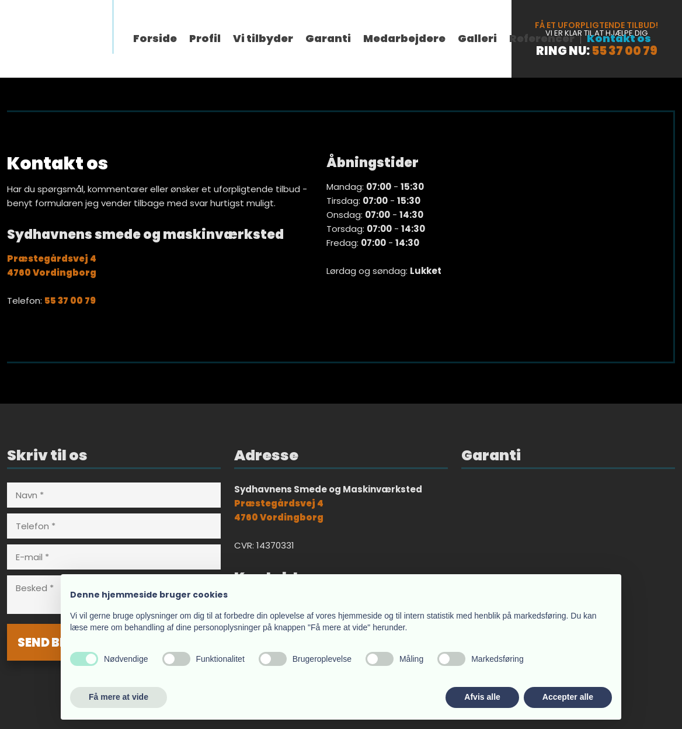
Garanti (328, 38)
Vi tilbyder (263, 38)
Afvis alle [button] (482, 697)
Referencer (542, 38)
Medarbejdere (404, 38)
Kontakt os (619, 38)
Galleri (477, 38)
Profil (205, 38)
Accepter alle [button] (567, 697)
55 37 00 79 (624, 51)
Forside (155, 38)
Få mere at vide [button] (118, 697)
